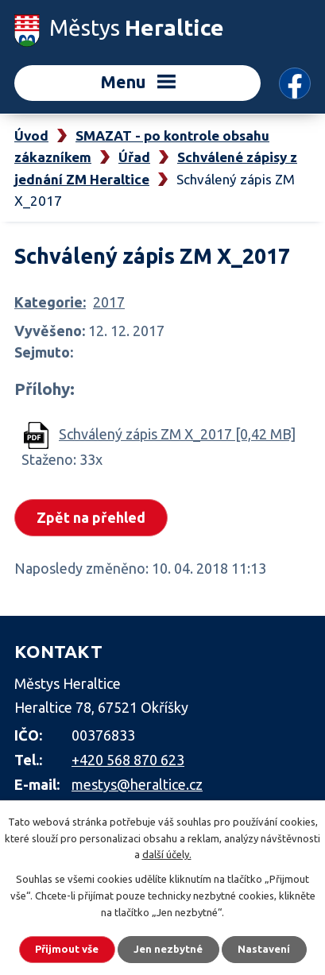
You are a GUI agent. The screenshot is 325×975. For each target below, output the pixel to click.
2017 (109, 302)
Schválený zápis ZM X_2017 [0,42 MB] (177, 434)
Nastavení (264, 948)
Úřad (134, 156)
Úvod (31, 135)
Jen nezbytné (168, 948)
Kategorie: (50, 302)
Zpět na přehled (91, 517)
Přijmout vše (67, 948)
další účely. (167, 854)
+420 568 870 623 (128, 760)
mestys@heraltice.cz (137, 784)
